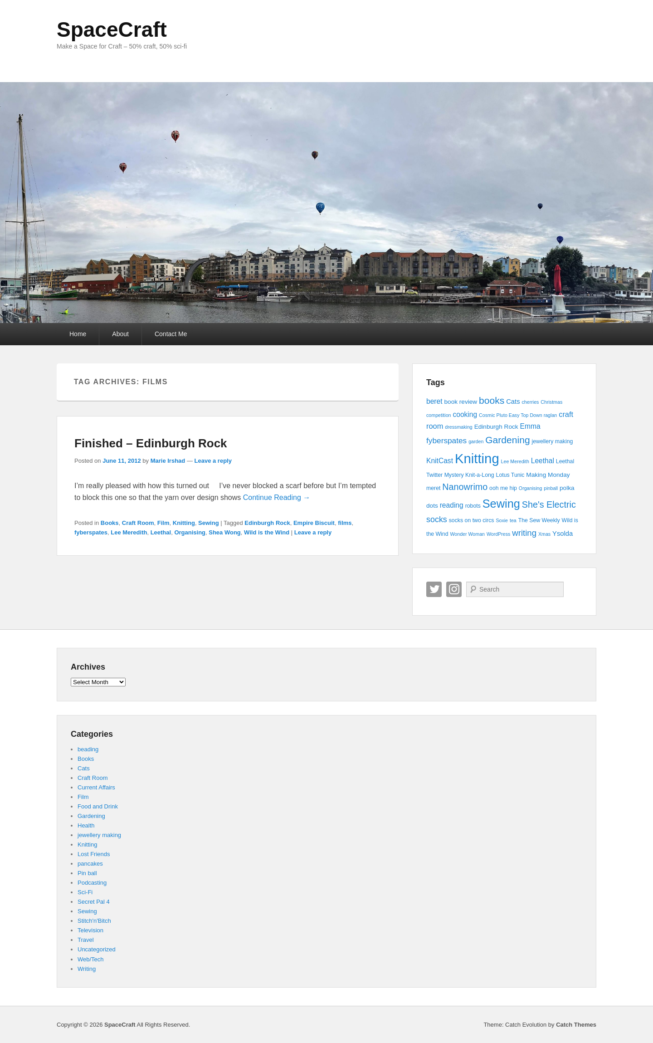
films (344, 522)
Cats (84, 768)
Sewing (208, 522)
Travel (86, 939)
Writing (87, 968)
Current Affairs (96, 787)
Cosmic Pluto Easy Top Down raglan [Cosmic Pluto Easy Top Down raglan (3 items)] (518, 415)
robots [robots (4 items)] (473, 506)
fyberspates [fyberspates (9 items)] (446, 440)
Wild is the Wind (266, 532)
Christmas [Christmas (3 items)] (551, 402)
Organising (189, 532)
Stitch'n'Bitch (94, 920)
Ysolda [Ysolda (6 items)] (562, 533)
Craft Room (138, 522)
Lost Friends (94, 854)
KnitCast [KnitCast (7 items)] (439, 461)
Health (86, 825)
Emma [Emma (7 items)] (530, 426)
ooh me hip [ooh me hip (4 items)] (503, 488)
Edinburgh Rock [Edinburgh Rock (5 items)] (496, 426)
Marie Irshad (168, 460)
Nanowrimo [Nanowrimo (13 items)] (464, 487)
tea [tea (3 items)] (513, 520)
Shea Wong (225, 532)
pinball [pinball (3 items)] (551, 488)
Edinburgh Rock (267, 522)
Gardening (91, 816)
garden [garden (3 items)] (475, 441)
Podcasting (92, 882)
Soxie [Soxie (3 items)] (502, 520)
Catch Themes (576, 1024)
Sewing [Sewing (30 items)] (501, 503)
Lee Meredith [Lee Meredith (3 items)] (515, 461)
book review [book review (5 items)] (460, 401)
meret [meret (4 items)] (433, 488)
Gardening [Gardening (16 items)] (507, 440)
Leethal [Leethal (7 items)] (542, 461)
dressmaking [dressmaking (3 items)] (458, 427)
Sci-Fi (85, 892)
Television (90, 930)
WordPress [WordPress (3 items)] (499, 534)
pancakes (90, 863)
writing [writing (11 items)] (524, 533)
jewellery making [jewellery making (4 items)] (552, 441)
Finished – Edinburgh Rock (150, 443)
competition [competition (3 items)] (438, 415)
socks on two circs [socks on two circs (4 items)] (471, 520)
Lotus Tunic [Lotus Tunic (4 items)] (510, 475)
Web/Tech (91, 959)
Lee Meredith (129, 532)
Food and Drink (98, 806)
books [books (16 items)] (491, 400)
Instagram (454, 589)
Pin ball (87, 873)
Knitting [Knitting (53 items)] (477, 458)
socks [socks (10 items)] (436, 519)
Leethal (161, 532)
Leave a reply (213, 460)
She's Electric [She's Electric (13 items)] (549, 504)
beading (88, 749)
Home (77, 334)
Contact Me (171, 334)
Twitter (434, 589)
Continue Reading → (277, 497)
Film (163, 522)
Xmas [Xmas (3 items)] (544, 534)
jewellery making (99, 835)
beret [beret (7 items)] (434, 401)
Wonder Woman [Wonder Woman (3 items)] (467, 534)
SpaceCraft (112, 29)
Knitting (184, 522)
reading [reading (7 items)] (451, 505)
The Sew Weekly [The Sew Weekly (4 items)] (539, 520)
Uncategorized (97, 949)
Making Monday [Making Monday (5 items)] (548, 474)
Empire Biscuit (314, 522)
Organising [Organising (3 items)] (530, 488)
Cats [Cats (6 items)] (513, 401)
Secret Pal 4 (94, 901)
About (120, 334)
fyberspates (90, 532)
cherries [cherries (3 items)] (530, 402)
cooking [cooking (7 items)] (465, 414)
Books (110, 522)
